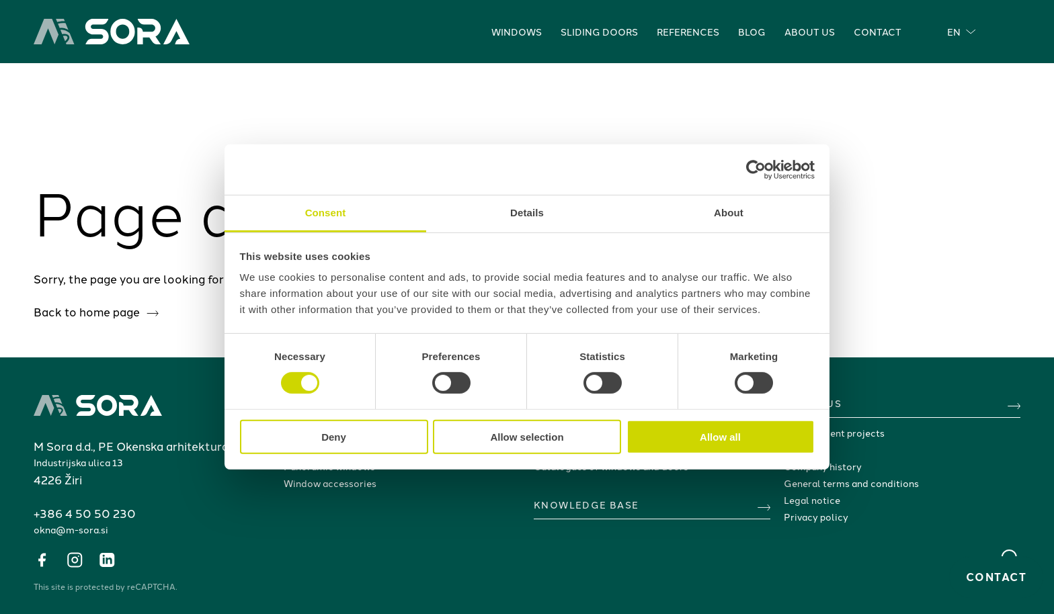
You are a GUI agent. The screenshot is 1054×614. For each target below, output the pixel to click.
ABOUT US (813, 403)
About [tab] (728, 212)
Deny (333, 437)
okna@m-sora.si (71, 529)
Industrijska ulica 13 (78, 462)
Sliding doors (599, 31)
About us (809, 31)
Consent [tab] (325, 212)
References (688, 31)
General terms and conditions (851, 483)
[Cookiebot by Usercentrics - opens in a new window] (756, 169)
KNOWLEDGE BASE (586, 504)
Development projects (834, 432)
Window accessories (330, 483)
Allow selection (526, 437)
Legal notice (812, 500)
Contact (877, 31)
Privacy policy (816, 516)
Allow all (720, 437)
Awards (801, 449)
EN (961, 31)
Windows (516, 31)
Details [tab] (527, 212)
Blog (752, 31)
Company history (823, 466)
